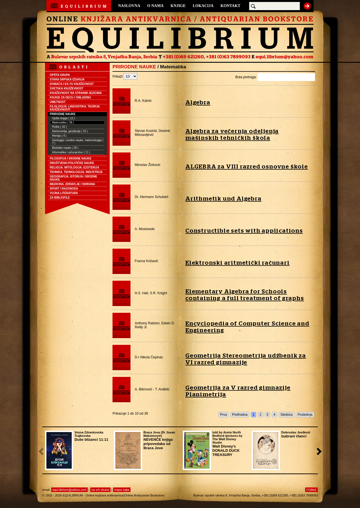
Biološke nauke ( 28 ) (65, 147)
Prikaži (124, 76)
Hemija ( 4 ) (59, 135)
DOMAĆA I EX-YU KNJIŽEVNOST (72, 84)
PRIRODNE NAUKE (62, 114)
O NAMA (155, 6)
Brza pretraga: (275, 77)
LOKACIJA (203, 6)
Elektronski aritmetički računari (237, 263)
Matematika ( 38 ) (63, 122)
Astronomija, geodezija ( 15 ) (70, 131)
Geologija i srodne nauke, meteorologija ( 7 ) (77, 142)
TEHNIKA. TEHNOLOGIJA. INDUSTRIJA (76, 172)
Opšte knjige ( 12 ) (63, 118)
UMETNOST (58, 102)
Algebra (197, 102)
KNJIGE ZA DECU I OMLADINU (70, 97)
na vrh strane (100, 489)
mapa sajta (121, 489)
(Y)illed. (311, 489)
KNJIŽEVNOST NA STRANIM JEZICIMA (76, 93)
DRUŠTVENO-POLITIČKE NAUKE (72, 163)
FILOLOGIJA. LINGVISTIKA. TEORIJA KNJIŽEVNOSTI (75, 108)
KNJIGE (178, 6)
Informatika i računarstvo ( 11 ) (71, 152)
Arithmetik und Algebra (223, 199)
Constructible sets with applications (244, 231)
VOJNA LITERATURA (64, 193)
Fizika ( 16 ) (59, 126)
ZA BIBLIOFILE (60, 197)
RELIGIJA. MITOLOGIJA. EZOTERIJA (74, 167)
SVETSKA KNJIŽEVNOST (67, 88)
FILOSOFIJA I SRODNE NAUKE (70, 158)
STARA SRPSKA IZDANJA (67, 79)
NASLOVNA (129, 6)
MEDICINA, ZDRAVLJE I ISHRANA (72, 184)
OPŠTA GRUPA (60, 75)
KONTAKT (230, 6)
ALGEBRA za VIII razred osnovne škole (246, 167)
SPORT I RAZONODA (64, 188)
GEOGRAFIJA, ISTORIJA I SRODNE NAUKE (73, 178)
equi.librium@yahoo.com (69, 489)
